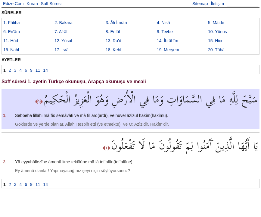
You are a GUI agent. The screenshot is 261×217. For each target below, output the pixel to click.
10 (217, 31)
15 (215, 40)
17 (61, 49)
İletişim (217, 3)
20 (216, 49)
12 (63, 40)
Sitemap (200, 3)
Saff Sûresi (51, 3)
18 (113, 49)
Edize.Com (13, 3)
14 (167, 40)
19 (168, 49)
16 (11, 49)
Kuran (32, 3)
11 (10, 40)
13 (113, 40)
